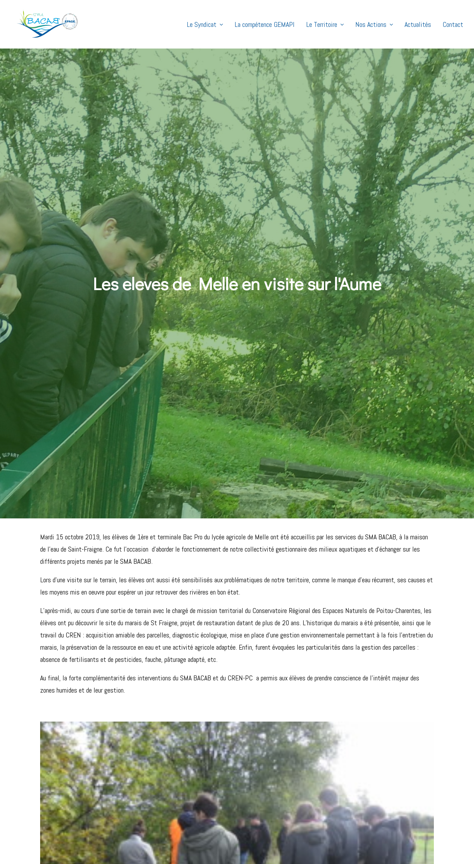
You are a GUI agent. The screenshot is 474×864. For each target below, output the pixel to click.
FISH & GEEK (322, 855)
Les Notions (257, 804)
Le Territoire (325, 24)
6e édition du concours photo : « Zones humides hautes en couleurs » (177, 767)
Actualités (418, 24)
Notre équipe (258, 792)
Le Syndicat (205, 24)
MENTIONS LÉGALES (257, 855)
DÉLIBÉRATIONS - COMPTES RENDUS (390, 815)
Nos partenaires (261, 816)
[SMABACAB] (42, 24)
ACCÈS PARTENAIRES (389, 756)
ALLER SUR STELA (389, 784)
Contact (453, 24)
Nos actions (257, 767)
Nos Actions (374, 24)
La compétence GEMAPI (265, 24)
